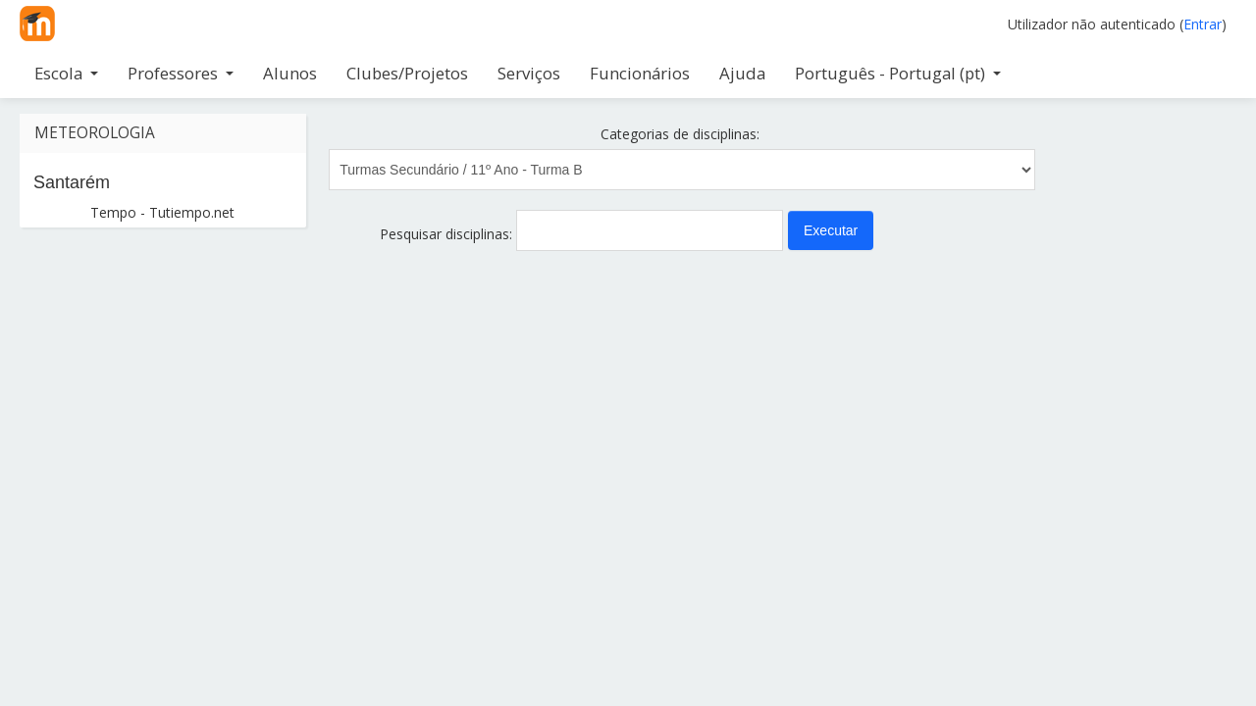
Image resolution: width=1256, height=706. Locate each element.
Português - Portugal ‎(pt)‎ (898, 73)
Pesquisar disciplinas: (448, 234)
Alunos (290, 73)
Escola (66, 73)
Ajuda (742, 73)
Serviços (528, 73)
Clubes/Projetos (407, 73)
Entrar (1202, 24)
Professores (181, 73)
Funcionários (640, 73)
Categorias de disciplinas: (680, 134)
